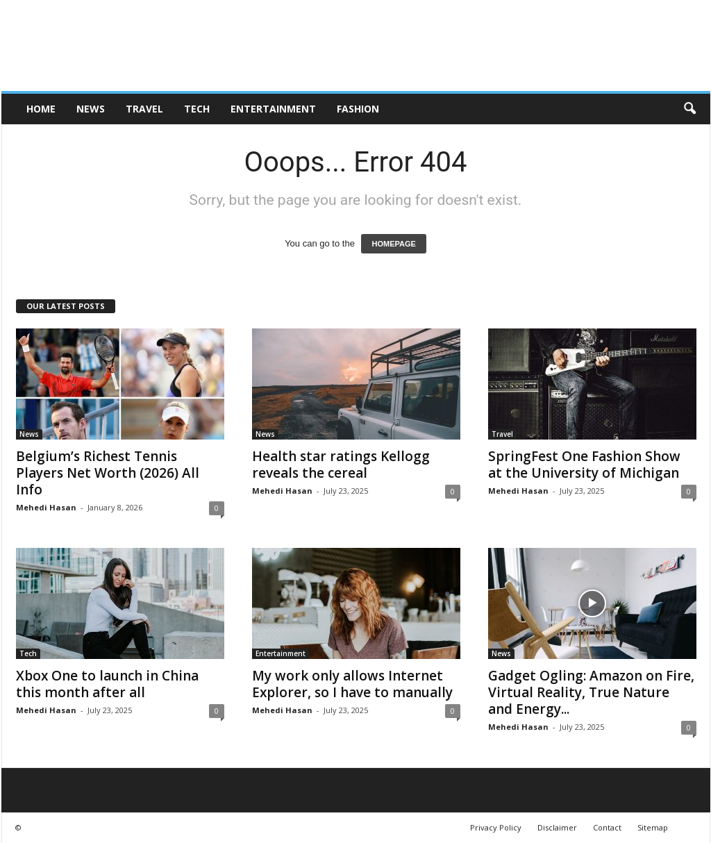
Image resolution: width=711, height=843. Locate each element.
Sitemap (652, 827)
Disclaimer (557, 827)
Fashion (358, 108)
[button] (689, 109)
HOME (41, 108)
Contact (607, 827)
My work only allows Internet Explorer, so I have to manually (352, 684)
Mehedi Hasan (46, 507)
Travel (144, 108)
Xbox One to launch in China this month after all (107, 684)
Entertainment (273, 108)
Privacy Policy (495, 827)
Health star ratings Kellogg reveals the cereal (341, 464)
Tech (197, 108)
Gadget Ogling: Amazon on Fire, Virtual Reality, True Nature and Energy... (591, 692)
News (90, 108)
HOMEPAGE (393, 244)
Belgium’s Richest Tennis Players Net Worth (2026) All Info (107, 473)
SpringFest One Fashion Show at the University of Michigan (584, 464)
